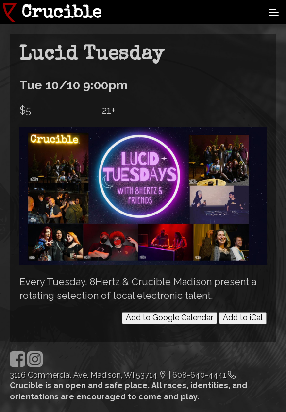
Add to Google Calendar (169, 317)
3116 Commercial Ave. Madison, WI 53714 (83, 374)
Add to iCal (243, 317)
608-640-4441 (199, 374)
